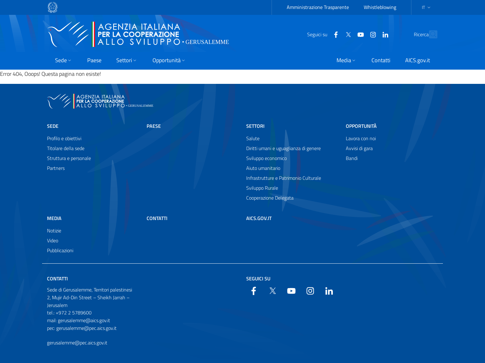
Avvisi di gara (359, 148)
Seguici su (258, 278)
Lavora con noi (361, 138)
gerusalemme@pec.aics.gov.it (77, 342)
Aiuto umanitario (263, 168)
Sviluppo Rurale (262, 188)
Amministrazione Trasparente (318, 7)
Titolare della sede (65, 148)
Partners (56, 168)
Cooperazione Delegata (270, 197)
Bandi (352, 158)
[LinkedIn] (372, 34)
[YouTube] (347, 34)
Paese (154, 126)
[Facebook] (322, 34)
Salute (253, 138)
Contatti (157, 218)
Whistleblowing (380, 7)
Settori (255, 126)
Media (54, 218)
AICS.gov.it (259, 218)
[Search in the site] (430, 34)
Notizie (54, 230)
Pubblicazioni (60, 250)
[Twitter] (334, 34)
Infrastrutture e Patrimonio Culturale (283, 178)
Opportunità (361, 126)
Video (52, 240)
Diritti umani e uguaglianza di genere (283, 148)
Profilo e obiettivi (64, 138)
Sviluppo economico (266, 158)
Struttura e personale (69, 158)
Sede (52, 126)
